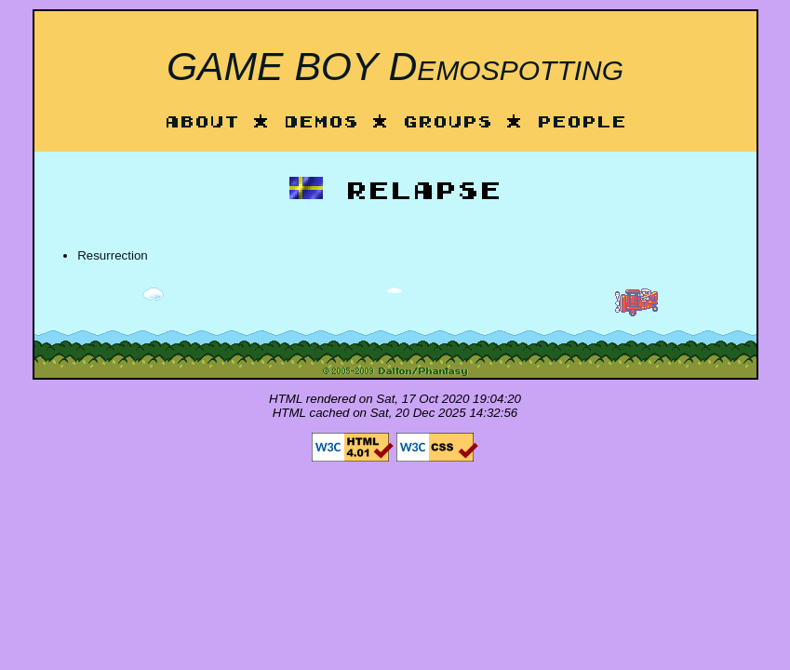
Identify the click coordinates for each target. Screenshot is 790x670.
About (202, 123)
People (581, 123)
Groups (447, 123)
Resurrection (112, 255)
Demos (321, 123)
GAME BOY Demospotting (395, 66)
